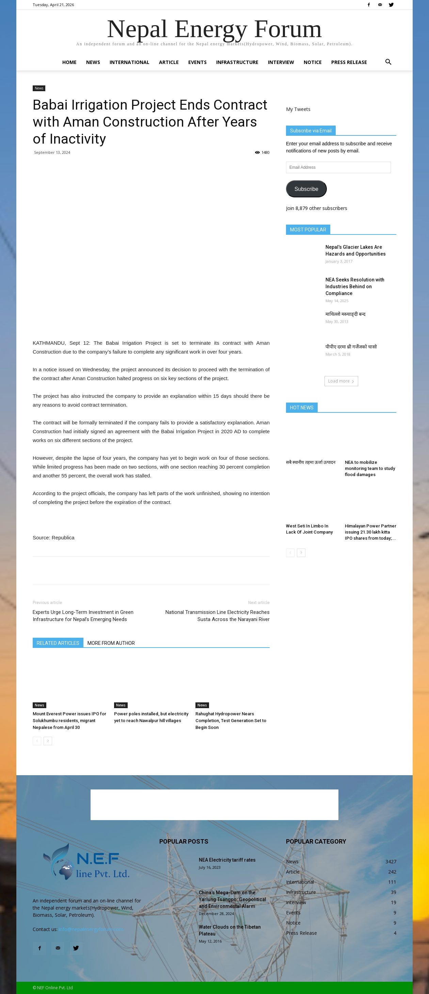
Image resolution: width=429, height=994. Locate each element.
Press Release (349, 62)
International (129, 62)
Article (169, 62)
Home (69, 62)
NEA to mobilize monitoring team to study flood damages (370, 468)
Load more (341, 381)
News (93, 62)
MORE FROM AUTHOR (111, 643)
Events (197, 62)
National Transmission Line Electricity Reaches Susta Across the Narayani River (217, 615)
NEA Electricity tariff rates (227, 860)
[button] (388, 63)
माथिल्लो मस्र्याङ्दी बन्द (345, 314)
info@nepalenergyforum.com (91, 929)
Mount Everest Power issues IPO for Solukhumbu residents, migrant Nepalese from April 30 (69, 720)
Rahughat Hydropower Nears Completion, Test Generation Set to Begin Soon (230, 720)
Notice (313, 62)
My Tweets (298, 109)
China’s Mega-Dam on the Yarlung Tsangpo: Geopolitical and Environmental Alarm (232, 899)
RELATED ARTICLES (58, 643)
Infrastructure (237, 62)
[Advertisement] (151, 321)
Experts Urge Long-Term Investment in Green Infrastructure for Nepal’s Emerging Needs (83, 615)
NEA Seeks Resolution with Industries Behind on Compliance (354, 286)
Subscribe (306, 189)
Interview (281, 62)
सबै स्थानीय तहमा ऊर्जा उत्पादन (310, 462)
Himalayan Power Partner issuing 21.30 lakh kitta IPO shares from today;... (370, 532)
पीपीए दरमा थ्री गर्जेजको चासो (351, 346)
